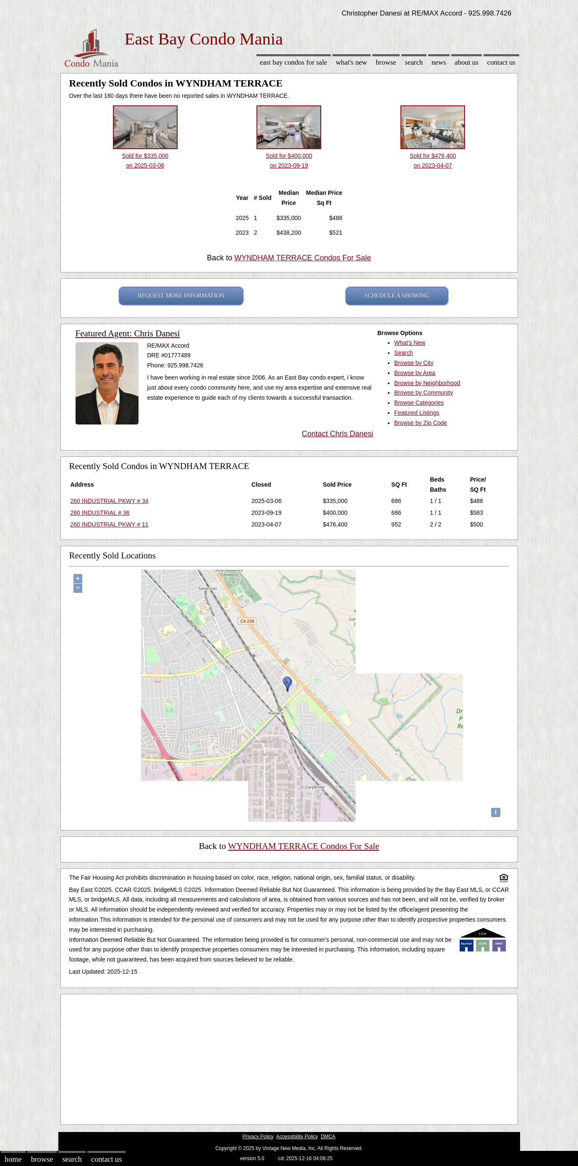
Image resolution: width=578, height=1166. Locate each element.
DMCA (328, 1137)
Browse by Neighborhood (427, 383)
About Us (466, 62)
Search (414, 62)
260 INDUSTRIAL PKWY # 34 (110, 501)
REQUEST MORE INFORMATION (181, 296)
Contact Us (501, 62)
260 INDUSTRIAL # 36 (100, 512)
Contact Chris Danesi (337, 434)
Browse (386, 62)
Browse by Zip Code (420, 422)
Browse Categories (419, 402)
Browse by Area (414, 372)
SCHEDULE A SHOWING (396, 296)
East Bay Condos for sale (293, 62)
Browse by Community (423, 392)
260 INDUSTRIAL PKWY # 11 (110, 524)
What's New (351, 62)
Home (13, 1159)
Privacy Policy (258, 1137)
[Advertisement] (289, 1057)
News (439, 62)
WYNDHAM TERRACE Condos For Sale (302, 258)
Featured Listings (416, 412)
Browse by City (413, 362)
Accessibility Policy (297, 1137)
